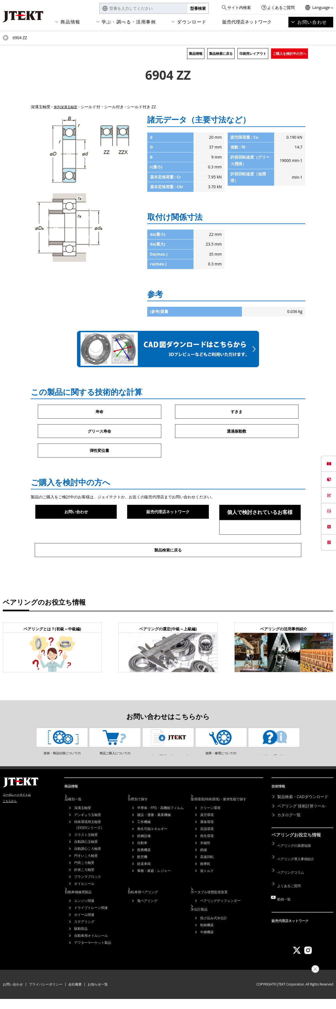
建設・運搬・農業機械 (154, 836)
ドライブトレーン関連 (91, 926)
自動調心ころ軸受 (87, 869)
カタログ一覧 (289, 838)
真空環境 (207, 836)
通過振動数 (236, 432)
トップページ (5, 38)
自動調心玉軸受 (86, 863)
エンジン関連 (84, 919)
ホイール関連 (84, 933)
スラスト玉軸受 (86, 856)
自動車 (142, 864)
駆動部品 (81, 947)
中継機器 (207, 948)
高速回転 (207, 878)
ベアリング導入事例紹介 (298, 876)
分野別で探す (145, 820)
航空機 (142, 878)
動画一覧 (285, 903)
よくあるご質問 (281, 7)
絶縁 (203, 871)
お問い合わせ (312, 22)
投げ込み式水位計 (213, 934)
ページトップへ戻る (319, 794)
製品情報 (195, 53)
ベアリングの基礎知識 (296, 866)
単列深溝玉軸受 (67, 106)
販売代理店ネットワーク (247, 22)
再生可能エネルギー (152, 850)
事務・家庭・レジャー (154, 892)
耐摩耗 (205, 885)
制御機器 (207, 941)
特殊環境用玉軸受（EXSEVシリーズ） (89, 846)
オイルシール (84, 904)
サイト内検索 (239, 7)
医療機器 (144, 871)
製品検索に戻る (221, 53)
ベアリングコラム (293, 885)
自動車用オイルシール (91, 954)
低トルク (207, 892)
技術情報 (281, 812)
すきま (236, 412)
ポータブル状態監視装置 (217, 911)
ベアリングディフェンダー (220, 919)
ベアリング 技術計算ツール (301, 829)
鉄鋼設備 (144, 857)
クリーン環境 (210, 829)
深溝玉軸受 (82, 829)
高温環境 (207, 850)
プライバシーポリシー (45, 994)
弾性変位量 (99, 453)
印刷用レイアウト (252, 53)
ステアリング (84, 940)
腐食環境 (207, 843)
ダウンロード (192, 22)
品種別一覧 (80, 820)
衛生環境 (207, 857)
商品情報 (70, 22)
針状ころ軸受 (84, 890)
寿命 (99, 412)
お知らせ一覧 (98, 994)
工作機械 (144, 843)
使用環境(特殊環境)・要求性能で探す (228, 820)
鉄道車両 (144, 885)
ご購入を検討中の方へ (289, 53)
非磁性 (205, 864)
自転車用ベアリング (150, 911)
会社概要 (75, 994)
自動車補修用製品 (85, 911)
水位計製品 (206, 925)
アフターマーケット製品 (92, 961)
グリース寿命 (99, 432)
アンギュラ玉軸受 (87, 836)
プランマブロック (87, 897)
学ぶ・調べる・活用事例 (129, 22)
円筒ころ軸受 (84, 883)
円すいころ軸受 (86, 876)
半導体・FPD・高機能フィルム (160, 829)
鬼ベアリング (147, 919)
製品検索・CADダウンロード (302, 820)
